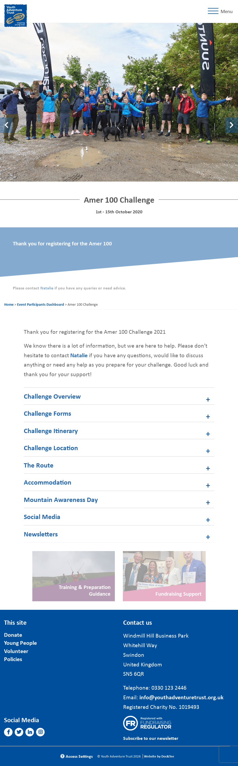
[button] (8, 732)
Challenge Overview (52, 396)
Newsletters (41, 534)
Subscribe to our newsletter (150, 738)
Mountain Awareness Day (61, 499)
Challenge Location (51, 447)
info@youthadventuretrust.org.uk (181, 697)
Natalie (47, 288)
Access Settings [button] (76, 756)
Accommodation (47, 482)
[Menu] (221, 11)
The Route (38, 465)
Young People (20, 642)
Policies (13, 659)
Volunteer (16, 651)
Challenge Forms (47, 413)
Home (9, 304)
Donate (13, 634)
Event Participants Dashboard (40, 304)
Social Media (42, 516)
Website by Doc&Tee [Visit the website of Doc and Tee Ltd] (159, 756)
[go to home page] (15, 15)
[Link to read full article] (73, 576)
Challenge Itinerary (51, 430)
